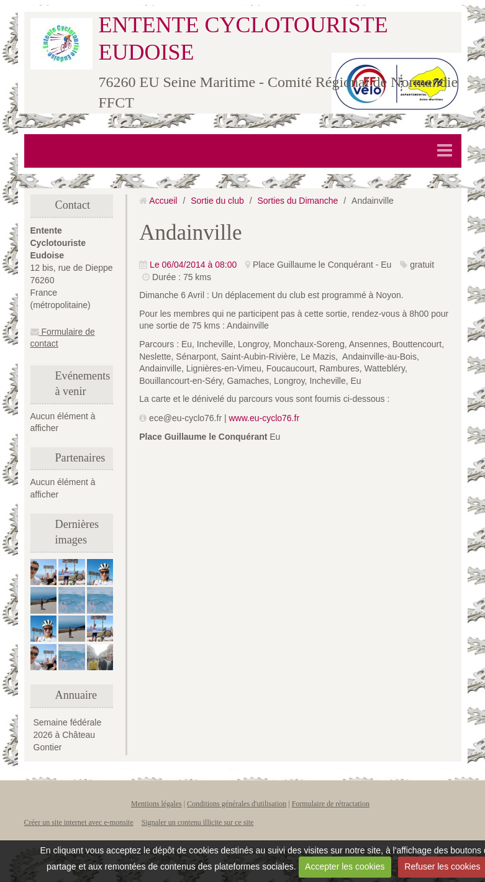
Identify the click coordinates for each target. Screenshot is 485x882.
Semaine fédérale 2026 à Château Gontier (68, 734)
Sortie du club (217, 201)
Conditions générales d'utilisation (236, 803)
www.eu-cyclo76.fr (264, 418)
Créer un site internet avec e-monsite (79, 822)
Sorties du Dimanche (297, 201)
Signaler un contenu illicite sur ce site (198, 822)
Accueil (163, 201)
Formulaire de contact (62, 338)
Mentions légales (156, 803)
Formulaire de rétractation (330, 803)
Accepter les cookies (344, 866)
